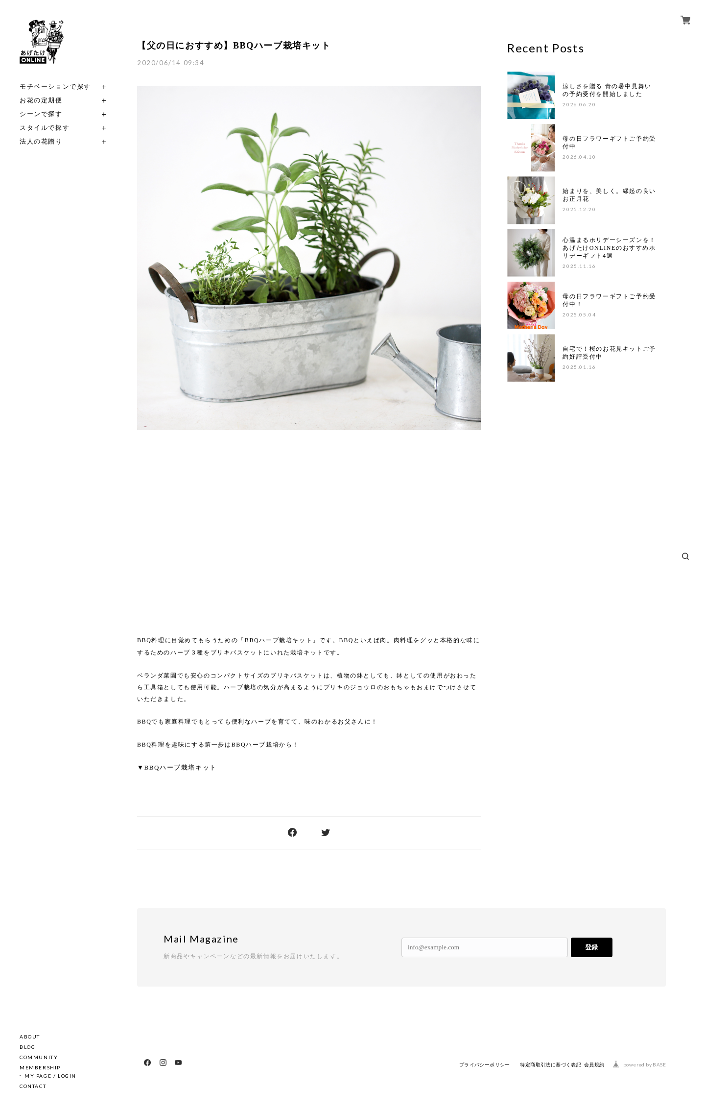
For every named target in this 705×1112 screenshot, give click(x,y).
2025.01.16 (579, 367)
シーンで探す (41, 114)
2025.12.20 (579, 209)
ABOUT (30, 1036)
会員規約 (594, 1064)
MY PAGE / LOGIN (50, 1076)
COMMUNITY (39, 1057)
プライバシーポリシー (484, 1064)
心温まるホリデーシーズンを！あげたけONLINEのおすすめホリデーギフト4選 (609, 248)
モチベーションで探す (55, 86)
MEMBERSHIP (40, 1067)
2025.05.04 (579, 314)
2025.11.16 (579, 266)
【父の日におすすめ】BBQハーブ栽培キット (234, 45)
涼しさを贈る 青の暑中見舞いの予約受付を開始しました (607, 90)
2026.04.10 (579, 157)
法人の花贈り (41, 141)
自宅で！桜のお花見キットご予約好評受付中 (609, 352)
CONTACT (33, 1086)
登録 (591, 947)
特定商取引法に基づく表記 (550, 1064)
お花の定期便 (41, 100)
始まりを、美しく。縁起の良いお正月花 (609, 195)
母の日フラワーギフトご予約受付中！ (609, 300)
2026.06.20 (579, 104)
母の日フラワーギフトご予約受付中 (609, 142)
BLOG (27, 1047)
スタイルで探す (45, 127)
